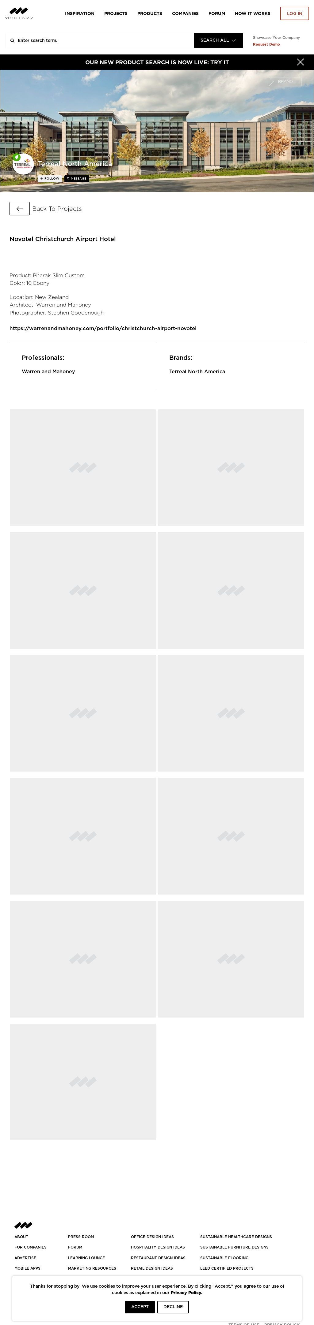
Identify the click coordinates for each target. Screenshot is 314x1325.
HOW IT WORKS (252, 13)
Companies (185, 13)
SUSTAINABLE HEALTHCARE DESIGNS (236, 1237)
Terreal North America (197, 371)
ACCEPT (140, 1307)
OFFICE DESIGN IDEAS (152, 1237)
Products (149, 13)
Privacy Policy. (186, 1292)
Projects (116, 13)
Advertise (25, 1258)
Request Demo (266, 44)
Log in (294, 14)
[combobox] (218, 40)
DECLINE (173, 1307)
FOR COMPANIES (30, 1247)
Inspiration (79, 13)
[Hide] (300, 62)
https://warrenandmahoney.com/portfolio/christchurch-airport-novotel (103, 328)
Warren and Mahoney (48, 371)
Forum (217, 13)
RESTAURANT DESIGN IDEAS (158, 1258)
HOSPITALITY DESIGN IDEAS (158, 1247)
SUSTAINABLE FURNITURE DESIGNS (234, 1247)
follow (51, 178)
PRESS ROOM (81, 1237)
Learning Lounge (86, 1258)
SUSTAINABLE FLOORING (224, 1258)
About (21, 1237)
